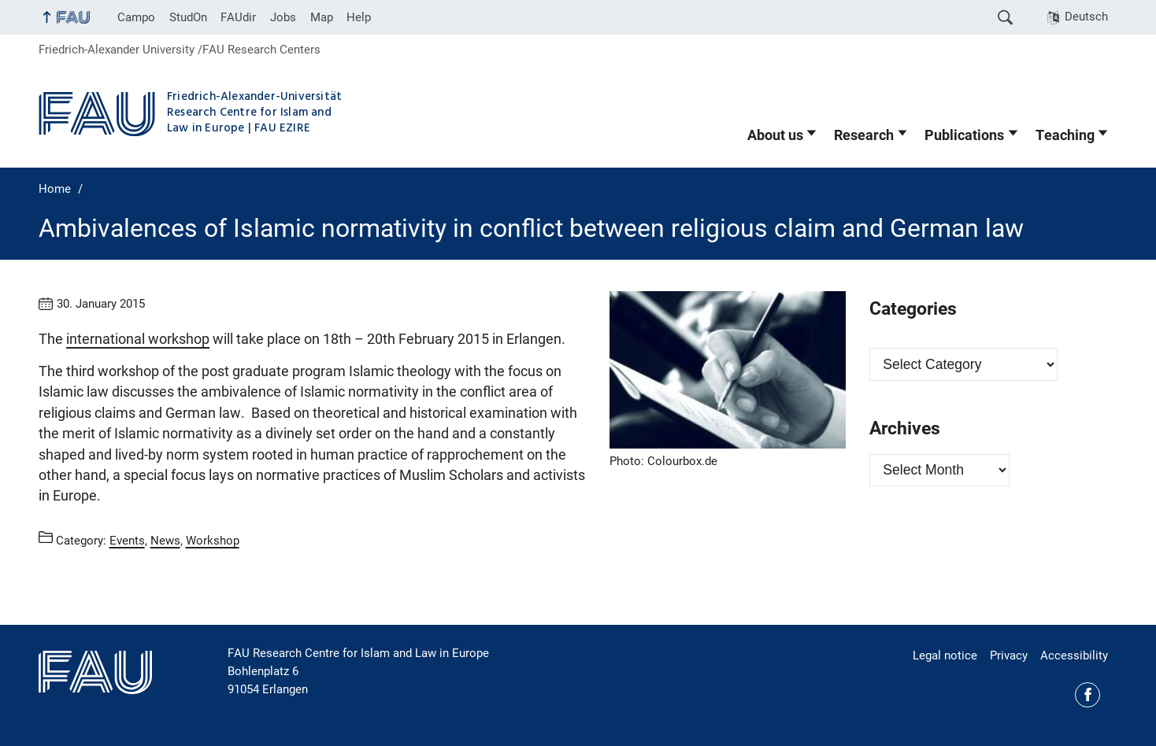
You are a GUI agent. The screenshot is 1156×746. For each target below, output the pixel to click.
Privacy (1009, 655)
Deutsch (1086, 16)
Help (358, 17)
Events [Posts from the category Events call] (127, 540)
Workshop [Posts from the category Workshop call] (212, 540)
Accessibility (1074, 655)
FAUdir (238, 17)
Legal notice (945, 655)
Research (864, 135)
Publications (964, 135)
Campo (136, 17)
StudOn (188, 17)
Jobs (283, 17)
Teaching (1065, 135)
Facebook (1087, 694)
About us (775, 135)
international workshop (137, 339)
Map (321, 17)
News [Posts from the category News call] (165, 540)
